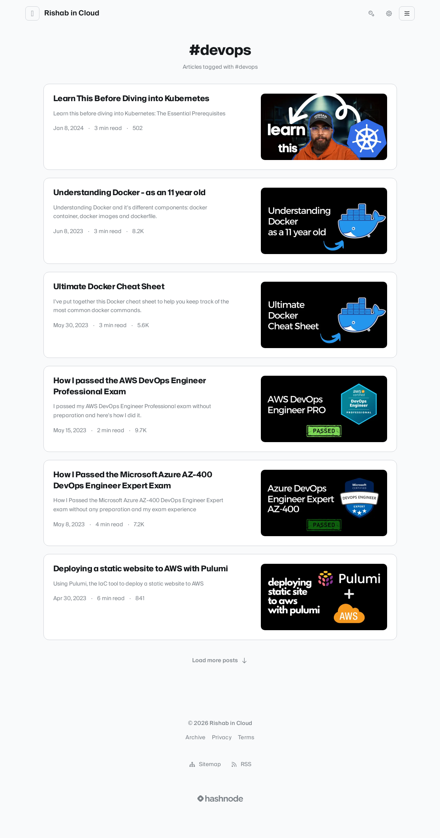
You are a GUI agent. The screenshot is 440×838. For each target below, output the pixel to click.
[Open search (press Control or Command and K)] (371, 13)
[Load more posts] (220, 661)
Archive (195, 737)
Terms (246, 737)
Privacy (222, 737)
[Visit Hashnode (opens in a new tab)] (220, 798)
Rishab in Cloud (71, 13)
